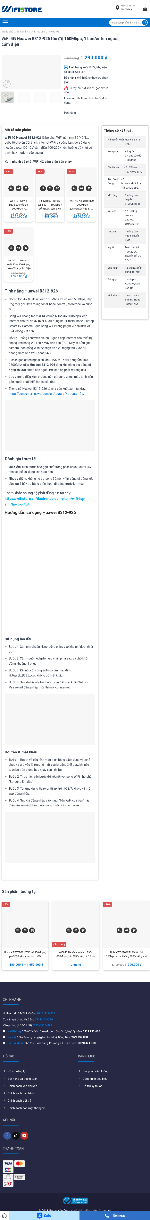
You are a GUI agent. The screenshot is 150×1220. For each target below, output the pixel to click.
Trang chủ (7, 31)
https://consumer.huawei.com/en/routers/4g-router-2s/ (47, 394)
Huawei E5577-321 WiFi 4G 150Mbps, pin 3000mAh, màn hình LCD (25, 954)
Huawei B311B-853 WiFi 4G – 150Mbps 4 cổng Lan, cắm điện (50, 204)
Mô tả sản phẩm (18, 130)
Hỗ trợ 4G (54, 31)
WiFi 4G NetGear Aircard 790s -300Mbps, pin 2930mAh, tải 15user (76, 954)
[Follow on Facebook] (7, 1136)
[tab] (18, 131)
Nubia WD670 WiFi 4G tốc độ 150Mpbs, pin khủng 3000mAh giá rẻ (126, 954)
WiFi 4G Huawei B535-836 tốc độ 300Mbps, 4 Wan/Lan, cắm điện (18, 205)
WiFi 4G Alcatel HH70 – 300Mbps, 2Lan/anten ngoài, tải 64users (82, 205)
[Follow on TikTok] (16, 1136)
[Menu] (5, 22)
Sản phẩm (22, 31)
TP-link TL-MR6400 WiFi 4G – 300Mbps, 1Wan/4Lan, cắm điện (18, 264)
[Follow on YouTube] (24, 1136)
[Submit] (144, 22)
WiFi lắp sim (38, 31)
